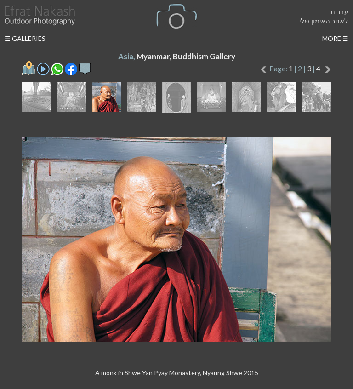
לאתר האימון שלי (323, 21)
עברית (339, 11)
